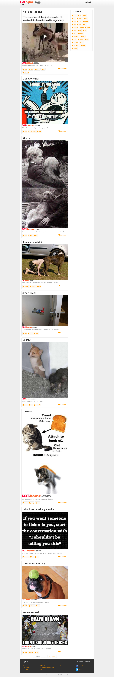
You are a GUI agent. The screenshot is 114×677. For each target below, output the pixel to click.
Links (24, 665)
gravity (31, 503)
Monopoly (32, 131)
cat (79, 15)
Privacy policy (43, 669)
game (83, 36)
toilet (79, 24)
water (87, 27)
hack (25, 503)
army (25, 405)
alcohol (75, 27)
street (30, 652)
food (79, 21)
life (31, 557)
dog (36, 235)
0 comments (62, 68)
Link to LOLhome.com (27, 669)
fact (81, 42)
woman (75, 42)
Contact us (42, 665)
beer (74, 33)
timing (25, 286)
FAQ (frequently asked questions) (47, 667)
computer (75, 45)
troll (25, 333)
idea (25, 131)
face (74, 30)
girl (79, 30)
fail (74, 24)
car (74, 18)
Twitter (79, 669)
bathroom (75, 36)
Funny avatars (26, 667)
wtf (74, 21)
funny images (54, 674)
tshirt (83, 45)
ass (43, 69)
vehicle (80, 33)
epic (25, 235)
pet (85, 18)
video (30, 69)
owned (25, 557)
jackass (26, 72)
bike (84, 30)
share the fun (89, 3)
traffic (74, 48)
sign (74, 15)
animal (79, 18)
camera (32, 286)
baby (81, 27)
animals (37, 405)
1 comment (63, 286)
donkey (37, 69)
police (80, 39)
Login (59, 665)
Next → (54, 656)
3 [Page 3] (49, 656)
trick (25, 69)
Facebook (79, 666)
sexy (87, 39)
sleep (74, 39)
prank (36, 333)
